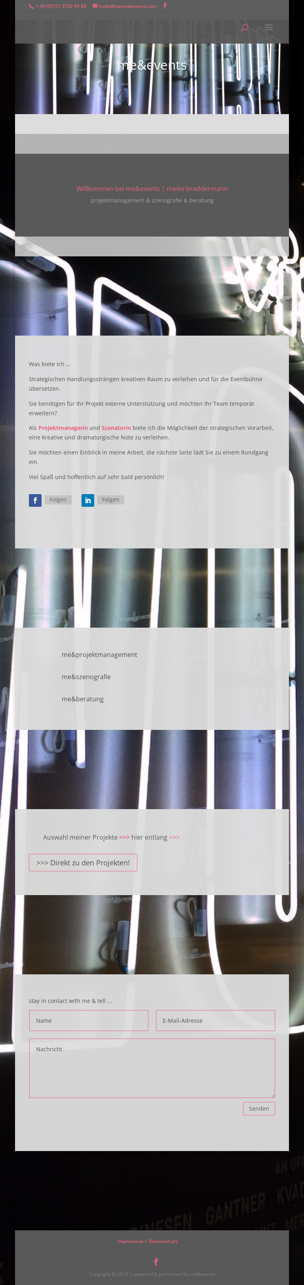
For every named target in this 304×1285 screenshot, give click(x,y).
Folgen (58, 499)
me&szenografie (86, 676)
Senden (259, 1108)
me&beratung (83, 699)
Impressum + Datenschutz (148, 1241)
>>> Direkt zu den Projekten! (83, 862)
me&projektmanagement (99, 654)
